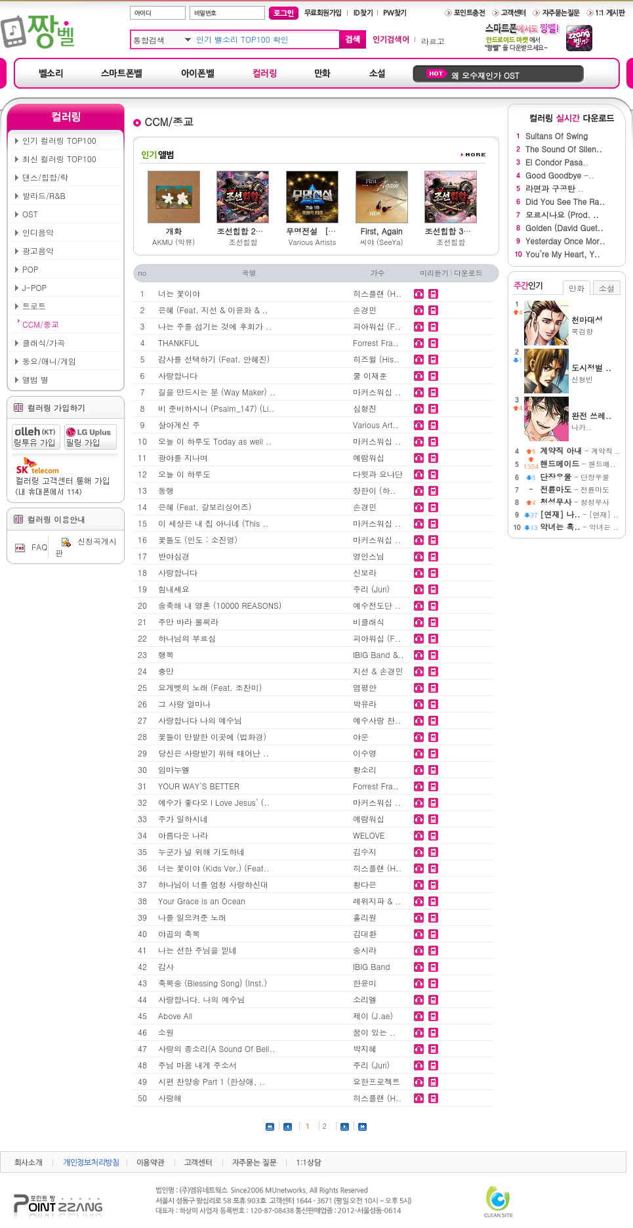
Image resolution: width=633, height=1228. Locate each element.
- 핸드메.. (577, 464)
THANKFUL (178, 342)
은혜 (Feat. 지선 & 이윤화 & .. (213, 309)
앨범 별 (35, 379)
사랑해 (170, 1097)
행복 (166, 654)
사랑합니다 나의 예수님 (200, 720)
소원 (166, 1032)
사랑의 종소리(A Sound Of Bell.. (217, 1048)
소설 (607, 288)
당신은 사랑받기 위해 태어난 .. (213, 752)
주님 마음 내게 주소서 (197, 1064)
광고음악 (38, 250)
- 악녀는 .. (579, 527)
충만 (166, 670)
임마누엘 (174, 769)
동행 (166, 490)
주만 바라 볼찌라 (188, 621)
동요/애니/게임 (49, 360)
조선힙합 (242, 242)
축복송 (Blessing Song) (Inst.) (212, 982)
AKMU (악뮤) (173, 242)
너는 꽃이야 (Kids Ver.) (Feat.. (214, 867)
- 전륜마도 (574, 489)
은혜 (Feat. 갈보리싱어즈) (204, 506)
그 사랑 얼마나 (184, 703)
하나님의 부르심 (187, 638)
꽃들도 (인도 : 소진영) (197, 539)
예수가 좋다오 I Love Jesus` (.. (214, 802)
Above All (175, 1015)
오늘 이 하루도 (184, 473)
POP (30, 268)
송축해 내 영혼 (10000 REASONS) (219, 605)
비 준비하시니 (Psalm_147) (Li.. (216, 408)
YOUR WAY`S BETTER (198, 785)
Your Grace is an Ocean (201, 900)
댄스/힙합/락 (45, 177)
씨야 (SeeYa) (381, 242)
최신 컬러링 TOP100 (59, 158)
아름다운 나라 (183, 835)
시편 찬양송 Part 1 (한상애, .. (211, 1081)
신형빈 (596, 373)
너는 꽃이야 (179, 293)
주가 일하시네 (183, 818)
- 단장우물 (574, 477)
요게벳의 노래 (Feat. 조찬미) (210, 687)
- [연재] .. (579, 514)
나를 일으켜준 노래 (192, 917)
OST (30, 213)
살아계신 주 (179, 424)
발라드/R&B (44, 195)
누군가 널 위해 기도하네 (201, 851)
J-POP (34, 287)
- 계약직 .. (580, 451)
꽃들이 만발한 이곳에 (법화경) (212, 736)
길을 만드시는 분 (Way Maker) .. (217, 391)
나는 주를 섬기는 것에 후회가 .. (215, 326)
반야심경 (174, 555)
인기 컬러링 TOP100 (59, 140)
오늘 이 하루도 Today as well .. (215, 441)
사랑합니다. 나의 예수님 (201, 999)
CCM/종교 (40, 324)
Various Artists (313, 242)
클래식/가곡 (43, 342)
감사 (166, 966)
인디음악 (38, 232)
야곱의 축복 (179, 933)
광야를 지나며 (183, 457)
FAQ (29, 546)
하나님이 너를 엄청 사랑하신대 (213, 884)
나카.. (596, 421)
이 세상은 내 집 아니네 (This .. (213, 523)
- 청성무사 (574, 502)
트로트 (34, 305)
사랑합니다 (177, 375)
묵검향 (596, 325)
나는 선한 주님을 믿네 (197, 949)
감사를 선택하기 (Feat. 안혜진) (214, 358)
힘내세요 (174, 588)
